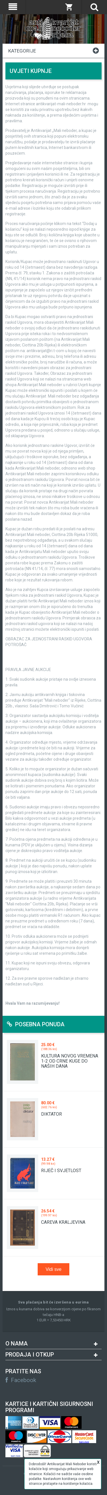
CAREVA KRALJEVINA (63, 1222)
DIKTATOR (51, 1114)
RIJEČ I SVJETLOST (61, 1170)
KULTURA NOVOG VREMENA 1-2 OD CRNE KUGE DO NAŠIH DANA (69, 1061)
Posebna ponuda (35, 1024)
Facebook (20, 1380)
